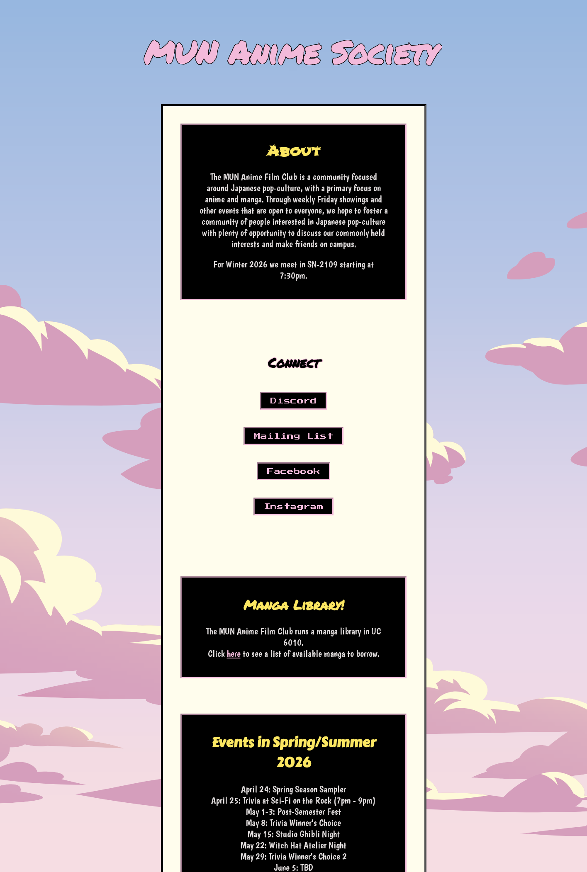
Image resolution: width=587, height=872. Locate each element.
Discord (293, 401)
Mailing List (294, 436)
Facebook (293, 471)
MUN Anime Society (290, 52)
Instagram (294, 506)
